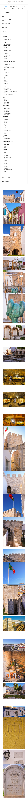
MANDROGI (6, 166)
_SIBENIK (5, 56)
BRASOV (5, 154)
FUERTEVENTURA (7, 113)
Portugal (5, 182)
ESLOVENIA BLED (7, 89)
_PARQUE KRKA (7, 55)
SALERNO (6, 81)
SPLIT (5, 48)
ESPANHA (5, 92)
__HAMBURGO (6, 72)
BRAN (5, 152)
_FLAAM (5, 66)
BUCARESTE (6, 155)
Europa (5, 31)
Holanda (4, 107)
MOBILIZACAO (7, 138)
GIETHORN (6, 110)
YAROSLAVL (6, 173)
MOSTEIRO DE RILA (7, 39)
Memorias (5, 136)
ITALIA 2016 (5, 116)
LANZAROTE (6, 114)
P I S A (5, 127)
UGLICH (5, 171)
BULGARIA (5, 36)
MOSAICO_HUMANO (8, 140)
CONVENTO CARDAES (8, 24)
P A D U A (6, 125)
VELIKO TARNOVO (7, 44)
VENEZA (5, 133)
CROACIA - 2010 (6, 45)
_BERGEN (6, 63)
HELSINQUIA (6, 144)
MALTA (5, 78)
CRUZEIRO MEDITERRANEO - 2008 (10, 74)
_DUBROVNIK (6, 52)
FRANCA (4, 97)
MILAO (5, 124)
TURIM (5, 132)
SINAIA (5, 160)
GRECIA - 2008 (6, 105)
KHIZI (5, 165)
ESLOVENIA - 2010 (7, 88)
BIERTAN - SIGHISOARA (8, 151)
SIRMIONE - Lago (7, 130)
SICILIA (5, 85)
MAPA (5, 37)
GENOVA (5, 77)
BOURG (5, 100)
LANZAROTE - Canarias (8, 94)
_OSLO (5, 70)
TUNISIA (5, 86)
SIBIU (5, 158)
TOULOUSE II (6, 103)
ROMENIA (5, 149)
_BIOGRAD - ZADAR (7, 50)
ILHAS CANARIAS (6, 111)
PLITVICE (5, 47)
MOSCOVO (6, 168)
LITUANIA (6, 147)
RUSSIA (4, 162)
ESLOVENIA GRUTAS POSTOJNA (10, 91)
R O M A (5, 129)
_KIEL (5, 69)
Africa (5, 16)
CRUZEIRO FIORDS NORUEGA (9, 61)
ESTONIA (5, 143)
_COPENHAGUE (7, 64)
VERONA (5, 135)
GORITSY (5, 163)
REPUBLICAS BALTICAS (8, 141)
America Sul (6, 20)
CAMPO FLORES (7, 108)
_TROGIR (5, 58)
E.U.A (5, 27)
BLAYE (5, 99)
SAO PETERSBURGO (8, 169)
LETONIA (5, 146)
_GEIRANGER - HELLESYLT (9, 67)
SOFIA (5, 42)
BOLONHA (6, 119)
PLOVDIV (5, 41)
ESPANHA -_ (5, 96)
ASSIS (5, 118)
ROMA (5, 80)
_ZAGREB (5, 59)
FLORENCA (6, 75)
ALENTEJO (6, 12)
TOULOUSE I (6, 102)
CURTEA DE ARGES (7, 157)
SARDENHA (6, 83)
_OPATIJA (6, 53)
